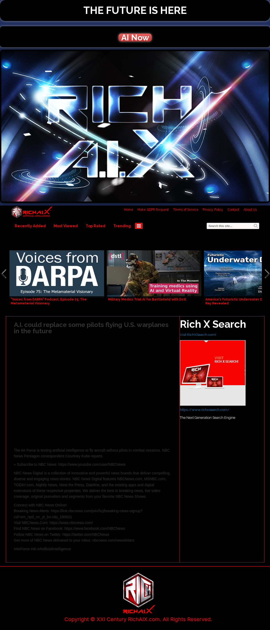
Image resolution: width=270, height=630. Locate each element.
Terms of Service (185, 209)
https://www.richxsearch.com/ (205, 410)
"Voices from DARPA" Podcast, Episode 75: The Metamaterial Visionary (49, 301)
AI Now (135, 37)
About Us (250, 209)
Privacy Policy (213, 209)
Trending (122, 226)
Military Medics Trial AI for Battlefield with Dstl (147, 299)
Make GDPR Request (153, 209)
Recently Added (30, 226)
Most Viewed (66, 226)
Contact (233, 209)
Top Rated (95, 226)
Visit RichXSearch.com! (198, 335)
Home (128, 209)
